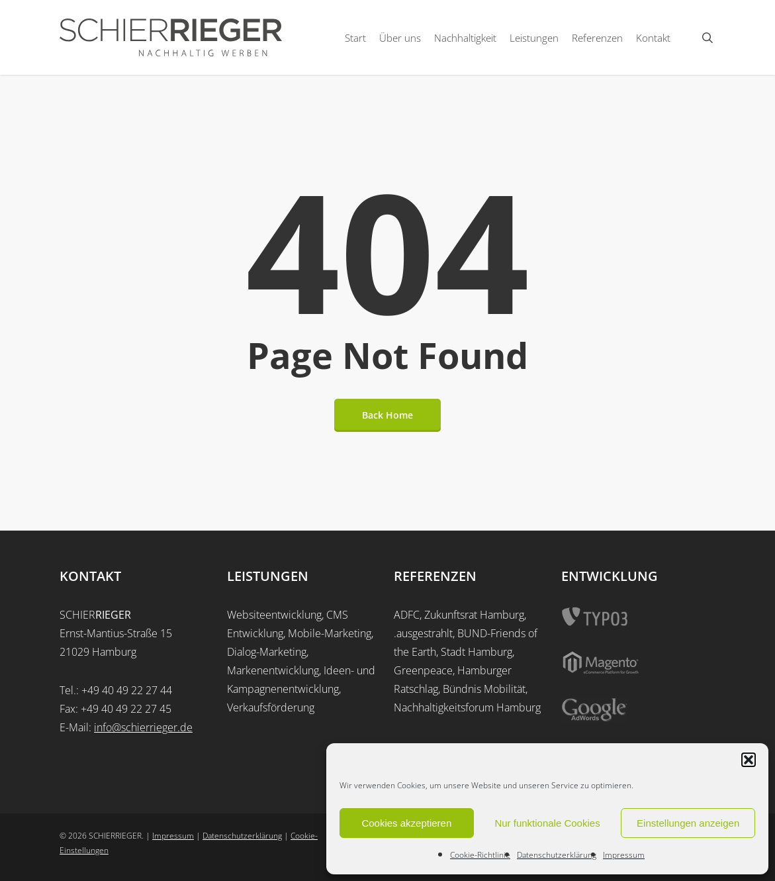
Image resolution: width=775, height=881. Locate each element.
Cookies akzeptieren (406, 823)
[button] (748, 759)
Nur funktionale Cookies (547, 823)
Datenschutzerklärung (556, 854)
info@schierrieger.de (143, 727)
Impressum (624, 854)
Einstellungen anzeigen (688, 823)
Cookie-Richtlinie (480, 854)
